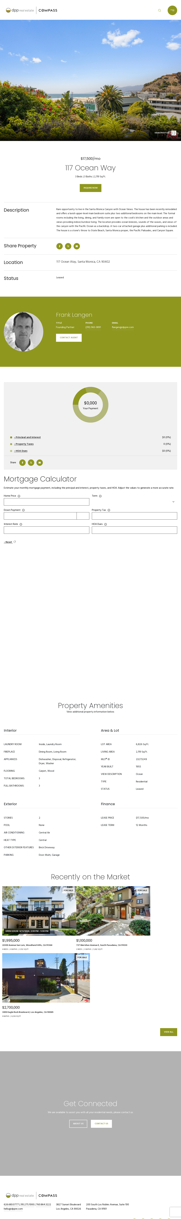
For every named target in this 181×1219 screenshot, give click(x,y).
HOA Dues (97, 524)
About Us (78, 1124)
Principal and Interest (28, 437)
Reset (11, 542)
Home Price (10, 496)
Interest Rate (11, 524)
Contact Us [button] (101, 1124)
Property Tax (99, 510)
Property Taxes (25, 444)
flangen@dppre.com (123, 327)
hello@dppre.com (13, 1209)
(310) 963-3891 (93, 327)
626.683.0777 (11, 1205)
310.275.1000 (27, 1205)
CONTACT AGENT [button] (69, 338)
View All (168, 1032)
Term (94, 496)
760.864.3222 (43, 1205)
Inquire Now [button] (91, 188)
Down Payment (12, 510)
